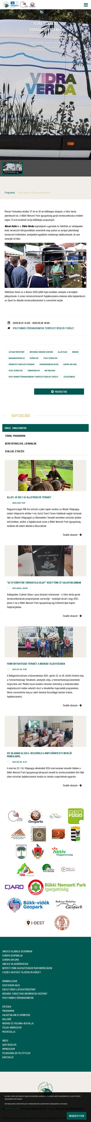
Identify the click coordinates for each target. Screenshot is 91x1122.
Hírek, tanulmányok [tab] (16, 428)
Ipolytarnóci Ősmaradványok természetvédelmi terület (34, 376)
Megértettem (76, 1116)
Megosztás (59, 391)
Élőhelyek (34, 358)
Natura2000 (50, 370)
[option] (45, 92)
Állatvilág (62, 352)
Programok (10, 192)
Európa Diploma (70, 364)
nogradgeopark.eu (17, 358)
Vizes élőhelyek (50, 358)
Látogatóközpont (17, 352)
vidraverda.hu (34, 370)
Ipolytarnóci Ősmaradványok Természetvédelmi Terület (43, 328)
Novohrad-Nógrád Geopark (41, 352)
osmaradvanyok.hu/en (48, 364)
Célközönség (69, 376)
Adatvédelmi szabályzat (12, 1108)
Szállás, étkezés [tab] (14, 451)
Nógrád (75, 352)
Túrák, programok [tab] (15, 435)
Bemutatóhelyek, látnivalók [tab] (20, 443)
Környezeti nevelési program (21, 364)
